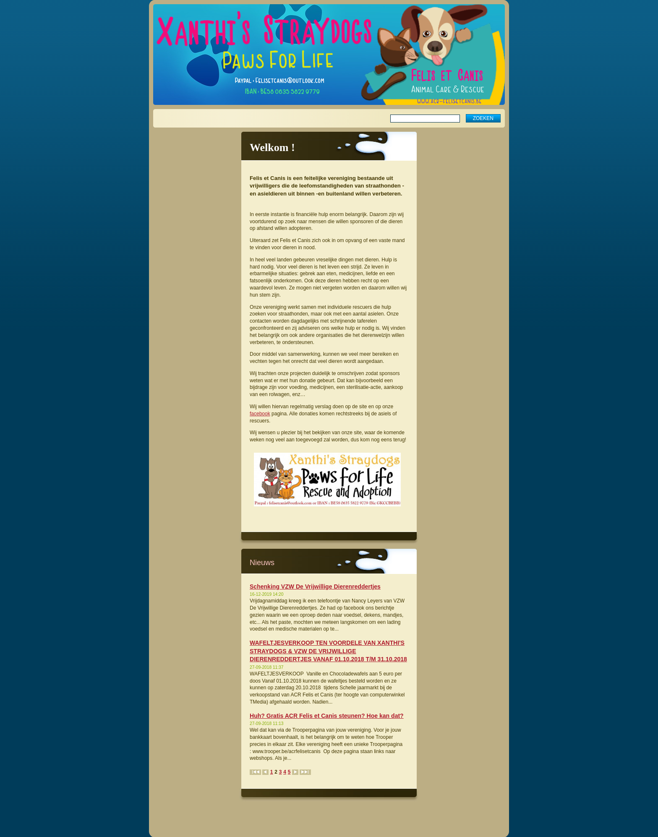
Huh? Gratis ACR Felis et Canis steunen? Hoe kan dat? (327, 715)
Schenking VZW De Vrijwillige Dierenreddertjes (315, 586)
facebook (260, 414)
